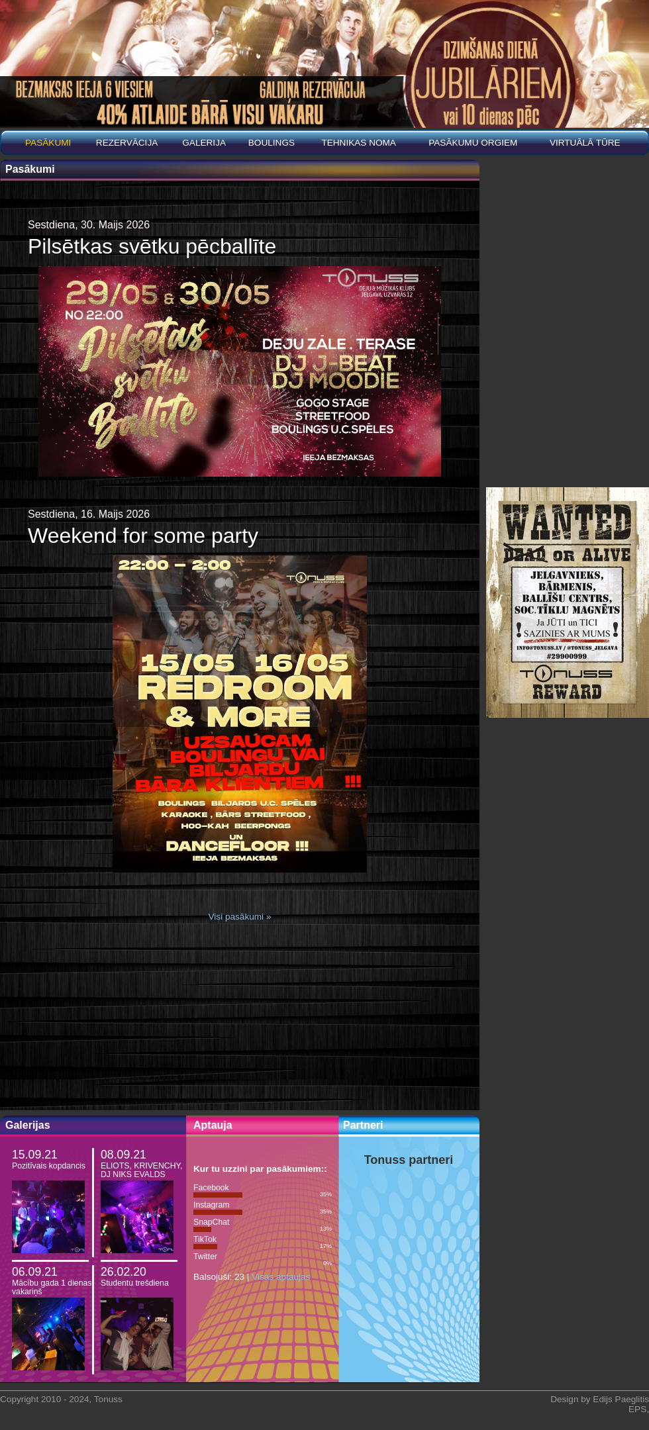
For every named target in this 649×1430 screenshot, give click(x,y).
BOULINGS (271, 143)
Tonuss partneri (409, 1160)
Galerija (204, 143)
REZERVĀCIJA (127, 143)
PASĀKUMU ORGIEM (472, 143)
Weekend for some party (143, 536)
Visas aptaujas (281, 1277)
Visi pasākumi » (240, 917)
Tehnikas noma (358, 143)
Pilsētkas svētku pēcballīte (152, 246)
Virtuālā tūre (585, 143)
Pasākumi (48, 143)
